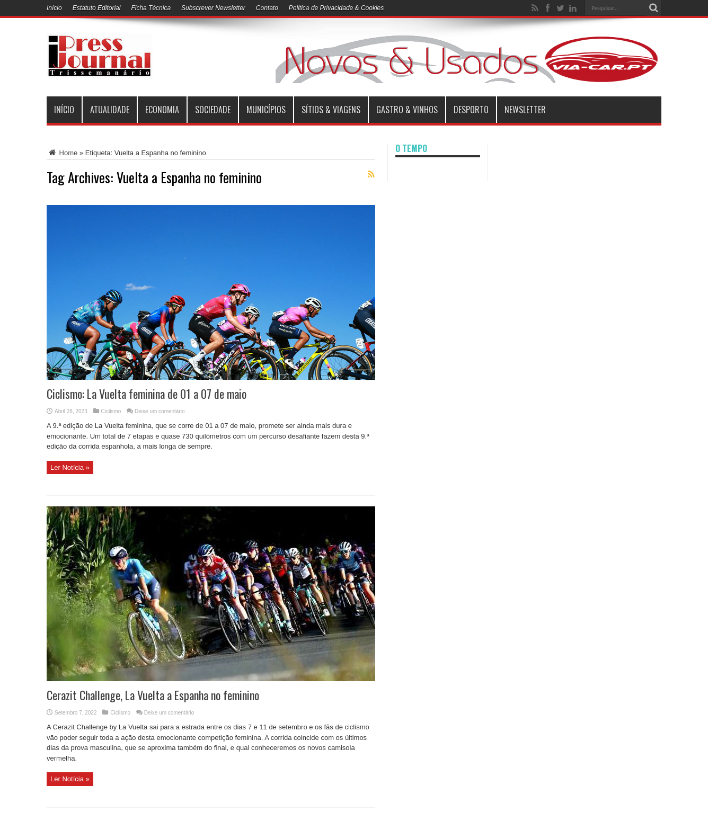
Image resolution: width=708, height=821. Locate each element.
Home (62, 153)
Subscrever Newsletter (213, 8)
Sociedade (213, 109)
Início (54, 8)
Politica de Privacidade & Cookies (336, 8)
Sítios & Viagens (331, 109)
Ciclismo (111, 411)
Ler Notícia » (70, 467)
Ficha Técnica (151, 8)
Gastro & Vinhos (407, 109)
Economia (162, 109)
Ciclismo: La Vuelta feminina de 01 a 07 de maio (146, 393)
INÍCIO (64, 109)
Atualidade (109, 109)
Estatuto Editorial (97, 8)
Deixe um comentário (159, 411)
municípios (266, 109)
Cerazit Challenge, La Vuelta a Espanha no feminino (153, 694)
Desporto (471, 109)
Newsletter (525, 109)
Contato (267, 8)
